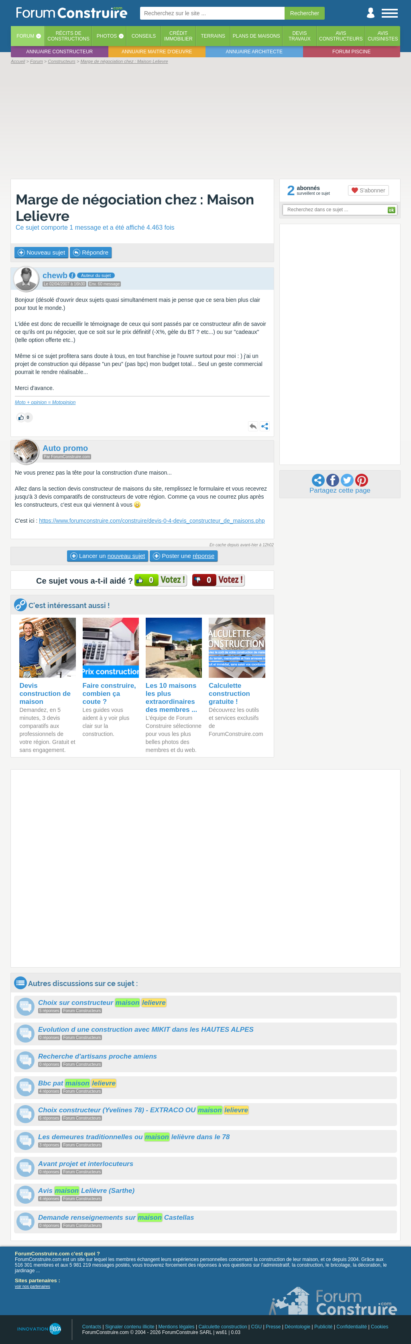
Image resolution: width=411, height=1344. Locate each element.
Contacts (91, 1327)
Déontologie (297, 1327)
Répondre (90, 252)
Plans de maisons (256, 36)
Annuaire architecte (254, 52)
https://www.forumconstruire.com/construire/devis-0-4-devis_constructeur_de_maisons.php (152, 520)
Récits (68, 36)
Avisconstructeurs (341, 36)
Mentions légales (177, 1327)
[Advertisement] (205, 121)
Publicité (323, 1327)
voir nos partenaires (32, 1286)
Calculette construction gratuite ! (229, 693)
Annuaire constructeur (59, 52)
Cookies (379, 1327)
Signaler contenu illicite (130, 1327)
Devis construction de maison (45, 693)
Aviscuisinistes (383, 36)
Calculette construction (222, 1327)
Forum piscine (351, 52)
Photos (107, 36)
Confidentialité (351, 1327)
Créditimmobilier (178, 36)
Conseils (144, 36)
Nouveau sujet (41, 252)
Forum (25, 36)
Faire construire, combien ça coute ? (109, 693)
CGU (256, 1327)
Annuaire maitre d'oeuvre (157, 52)
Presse (273, 1327)
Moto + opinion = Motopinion (45, 402)
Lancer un (107, 556)
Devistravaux (300, 36)
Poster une (183, 556)
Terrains (213, 36)
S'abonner (368, 190)
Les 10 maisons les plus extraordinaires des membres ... (171, 697)
